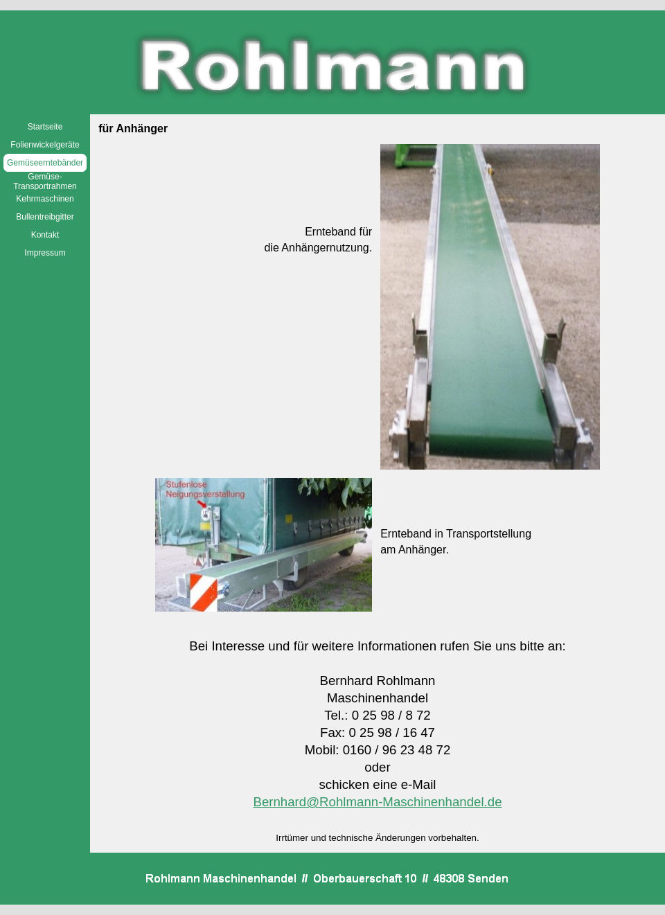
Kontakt (45, 235)
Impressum (44, 253)
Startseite (45, 127)
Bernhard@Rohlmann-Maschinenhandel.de (377, 801)
